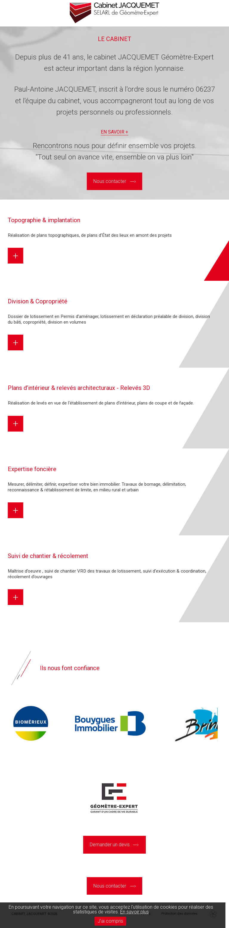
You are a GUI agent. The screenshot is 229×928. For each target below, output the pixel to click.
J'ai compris (110, 921)
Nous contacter (109, 181)
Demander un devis (110, 844)
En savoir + (114, 132)
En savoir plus (134, 912)
